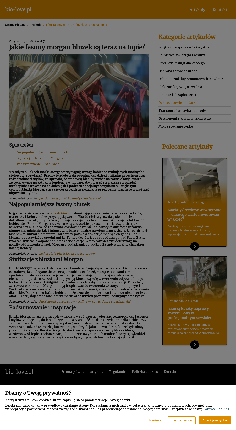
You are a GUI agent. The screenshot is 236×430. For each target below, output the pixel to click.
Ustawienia (154, 420)
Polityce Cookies (216, 409)
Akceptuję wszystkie (215, 420)
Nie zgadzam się (182, 420)
